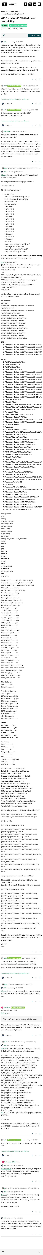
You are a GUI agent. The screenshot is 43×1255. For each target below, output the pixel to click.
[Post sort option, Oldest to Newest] (4, 35)
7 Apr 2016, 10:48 (32, 110)
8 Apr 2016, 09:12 (17, 1192)
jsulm (5, 86)
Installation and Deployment (18, 25)
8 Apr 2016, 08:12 (17, 988)
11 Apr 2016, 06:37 (17, 1218)
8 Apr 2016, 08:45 (17, 1045)
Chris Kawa (7, 1007)
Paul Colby (7, 131)
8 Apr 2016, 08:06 (17, 172)
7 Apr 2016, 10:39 (17, 42)
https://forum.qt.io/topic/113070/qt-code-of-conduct (15, 99)
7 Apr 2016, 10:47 (32, 86)
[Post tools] (40, 79)
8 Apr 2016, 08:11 (32, 958)
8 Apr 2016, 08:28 (12, 1010)
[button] (3, 1252)
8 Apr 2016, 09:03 (17, 1165)
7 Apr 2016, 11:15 (21, 131)
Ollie (5, 42)
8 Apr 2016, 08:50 (32, 1140)
